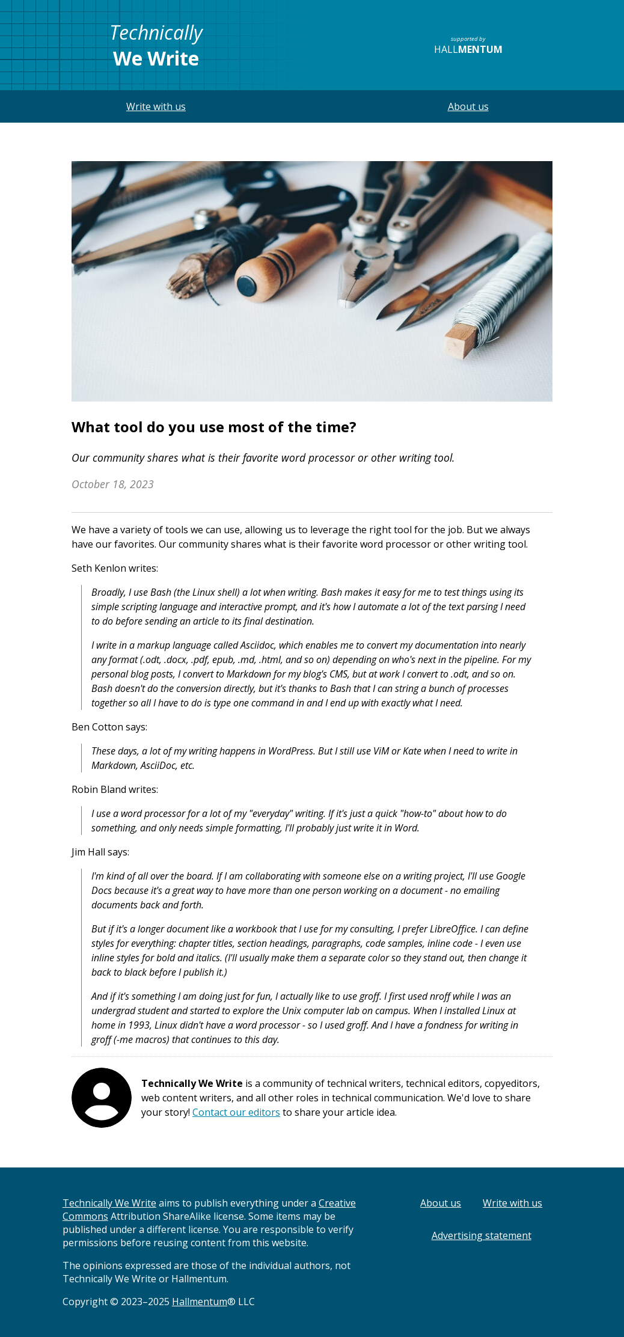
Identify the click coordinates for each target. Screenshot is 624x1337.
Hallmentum (199, 1301)
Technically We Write (109, 1203)
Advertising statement (481, 1235)
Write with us (156, 106)
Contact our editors (236, 1112)
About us (468, 106)
